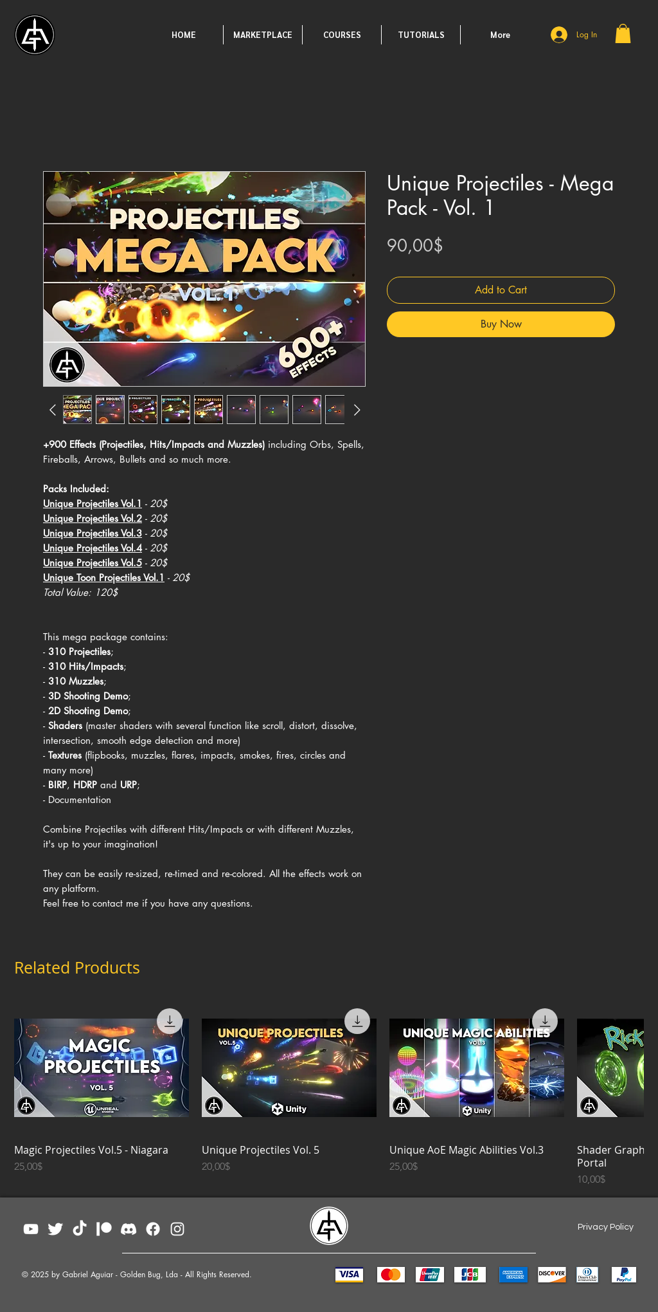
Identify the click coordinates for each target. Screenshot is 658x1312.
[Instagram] (177, 1229)
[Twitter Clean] (55, 1229)
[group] (329, 1094)
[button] (623, 33)
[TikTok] (80, 1229)
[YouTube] (31, 1229)
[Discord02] (129, 1229)
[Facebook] (153, 1229)
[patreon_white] (104, 1229)
